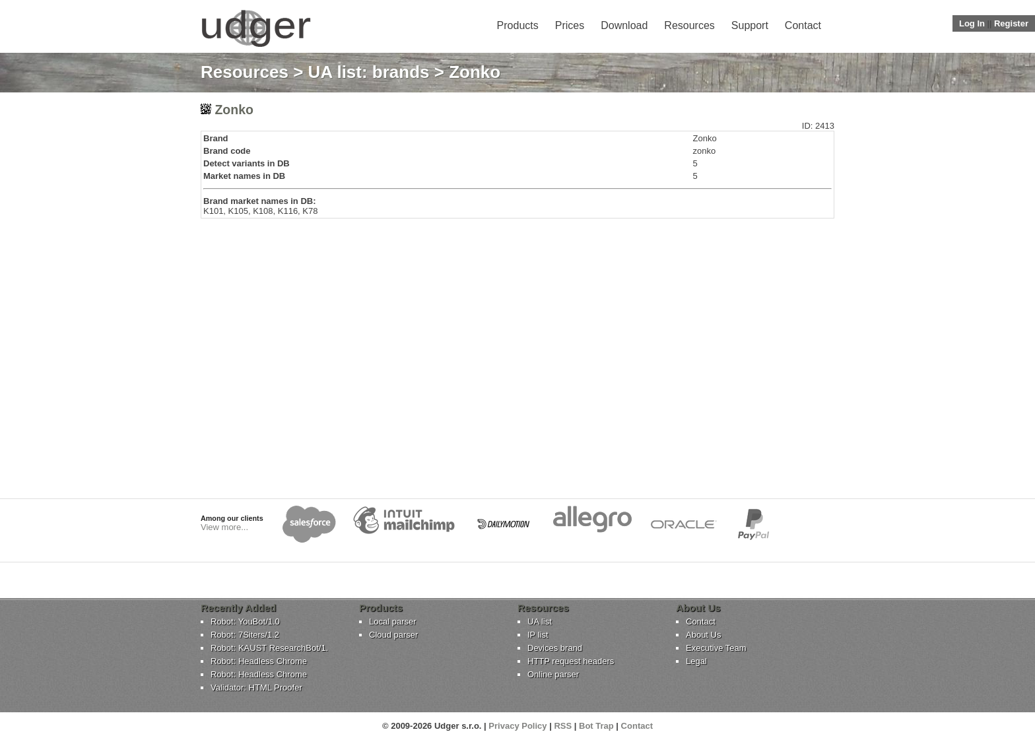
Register (1011, 23)
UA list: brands (369, 72)
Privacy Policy (517, 726)
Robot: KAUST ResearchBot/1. (269, 648)
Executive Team (716, 648)
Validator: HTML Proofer (256, 687)
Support (749, 25)
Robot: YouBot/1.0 (245, 621)
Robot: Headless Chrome (259, 661)
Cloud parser (393, 635)
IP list (538, 635)
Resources (689, 25)
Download (624, 25)
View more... (224, 527)
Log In (972, 23)
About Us (703, 635)
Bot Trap (596, 726)
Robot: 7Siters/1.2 (245, 635)
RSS (563, 726)
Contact (803, 25)
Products (518, 25)
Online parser (553, 674)
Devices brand (554, 648)
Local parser (393, 621)
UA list (539, 621)
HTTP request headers (570, 661)
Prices (569, 25)
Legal (696, 661)
